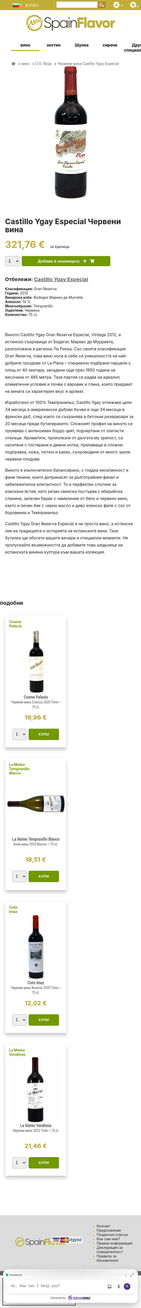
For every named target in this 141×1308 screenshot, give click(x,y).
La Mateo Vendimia (17, 1052)
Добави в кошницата (66, 261)
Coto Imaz (13, 909)
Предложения (109, 1230)
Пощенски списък (112, 1234)
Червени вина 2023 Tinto (30, 1131)
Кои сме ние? (108, 1239)
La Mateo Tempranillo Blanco (19, 768)
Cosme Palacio (15, 623)
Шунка (82, 45)
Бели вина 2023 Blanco (31, 844)
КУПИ (44, 734)
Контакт (103, 1226)
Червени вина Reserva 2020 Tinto (35, 988)
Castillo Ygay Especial (61, 279)
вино (25, 45)
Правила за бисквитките (107, 1258)
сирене (110, 45)
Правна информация (114, 1243)
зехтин (54, 45)
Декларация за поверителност (110, 1249)
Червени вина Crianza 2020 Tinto (35, 702)
